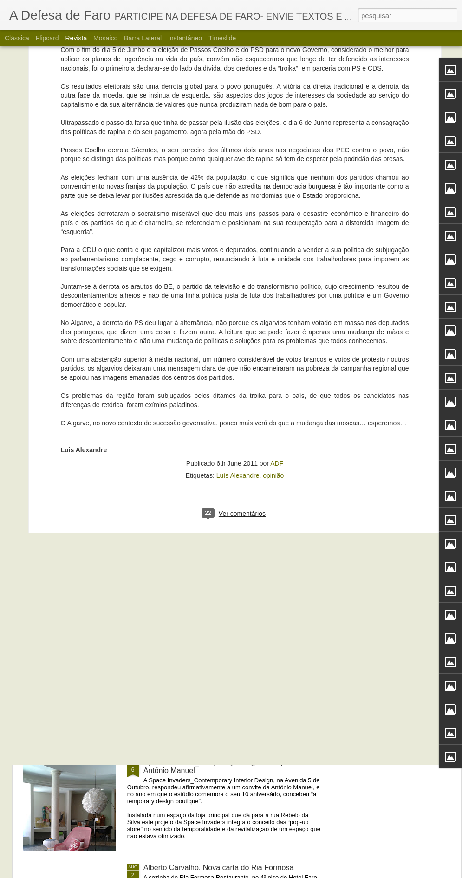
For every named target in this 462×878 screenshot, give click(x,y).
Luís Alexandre (238, 343)
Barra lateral (143, 38)
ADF (276, 331)
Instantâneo (185, 38)
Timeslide (222, 38)
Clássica (17, 38)
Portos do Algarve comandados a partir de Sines (223, 657)
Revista (76, 38)
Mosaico (105, 38)
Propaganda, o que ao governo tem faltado (214, 551)
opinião (273, 343)
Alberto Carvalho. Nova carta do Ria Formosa (218, 867)
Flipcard (47, 38)
